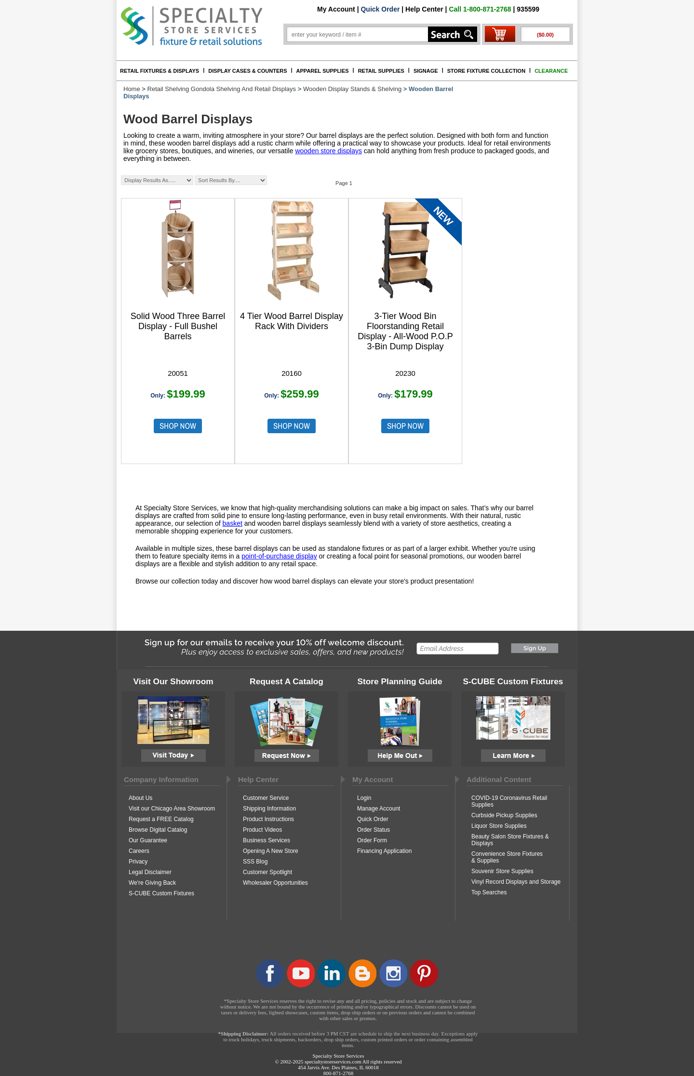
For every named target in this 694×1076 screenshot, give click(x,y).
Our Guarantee (148, 840)
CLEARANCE (551, 71)
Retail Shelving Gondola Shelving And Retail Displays (221, 89)
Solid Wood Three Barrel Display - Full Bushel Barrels (178, 326)
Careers (139, 851)
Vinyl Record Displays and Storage (516, 881)
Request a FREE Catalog (161, 819)
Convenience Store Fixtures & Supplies (507, 857)
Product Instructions (268, 819)
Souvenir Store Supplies (502, 871)
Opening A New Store (270, 851)
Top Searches (489, 892)
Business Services (266, 840)
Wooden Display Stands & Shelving (352, 89)
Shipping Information (269, 808)
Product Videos (262, 829)
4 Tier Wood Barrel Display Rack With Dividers (291, 321)
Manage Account (378, 808)
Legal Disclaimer (150, 872)
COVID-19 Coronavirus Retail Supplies (509, 801)
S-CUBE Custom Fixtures (161, 893)
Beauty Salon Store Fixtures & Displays (510, 840)
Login (364, 798)
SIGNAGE (426, 71)
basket (232, 523)
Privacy (138, 861)
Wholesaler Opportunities (275, 882)
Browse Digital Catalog (158, 829)
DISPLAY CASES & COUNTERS (247, 71)
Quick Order (380, 9)
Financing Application (384, 851)
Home (131, 89)
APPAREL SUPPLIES (322, 71)
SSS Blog (255, 861)
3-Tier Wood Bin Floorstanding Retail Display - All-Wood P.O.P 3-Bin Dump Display (405, 331)
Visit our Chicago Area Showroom (172, 808)
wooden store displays (328, 151)
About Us (140, 798)
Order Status (373, 829)
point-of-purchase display (279, 556)
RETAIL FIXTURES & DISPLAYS (159, 71)
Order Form (372, 840)
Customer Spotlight (267, 872)
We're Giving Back (152, 882)
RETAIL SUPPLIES (381, 71)
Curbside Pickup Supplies (504, 815)
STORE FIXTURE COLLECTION (486, 71)
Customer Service (266, 798)
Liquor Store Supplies (499, 826)
